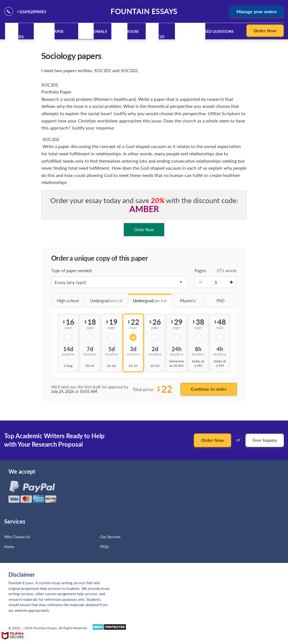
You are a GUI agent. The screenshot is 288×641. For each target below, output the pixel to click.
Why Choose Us (17, 537)
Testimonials (93, 31)
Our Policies (16, 34)
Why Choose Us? (126, 34)
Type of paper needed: (71, 270)
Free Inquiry (265, 440)
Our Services (156, 34)
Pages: (201, 270)
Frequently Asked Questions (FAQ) (204, 34)
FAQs (104, 546)
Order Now (265, 30)
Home (9, 546)
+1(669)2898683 (31, 11)
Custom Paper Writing (49, 34)
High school (65, 298)
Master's (183, 298)
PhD (214, 298)
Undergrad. (103, 298)
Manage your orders (257, 11)
